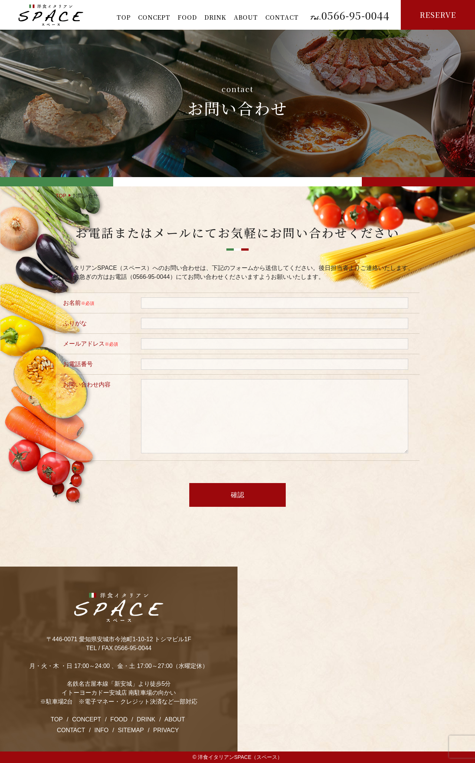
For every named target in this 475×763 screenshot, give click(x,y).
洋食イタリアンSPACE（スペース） (240, 757)
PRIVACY (166, 730)
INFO (101, 730)
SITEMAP (131, 730)
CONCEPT (154, 17)
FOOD (187, 17)
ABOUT (246, 17)
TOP (124, 17)
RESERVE (438, 14)
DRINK (215, 17)
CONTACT (282, 17)
